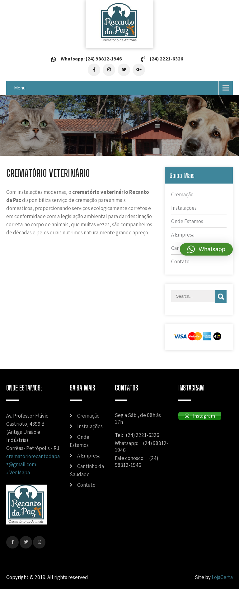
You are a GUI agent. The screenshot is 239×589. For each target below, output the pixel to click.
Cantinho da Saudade (87, 470)
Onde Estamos (187, 221)
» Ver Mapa (18, 472)
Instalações (184, 207)
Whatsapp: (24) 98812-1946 (91, 58)
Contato (180, 261)
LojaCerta (222, 577)
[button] (206, 249)
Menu (20, 87)
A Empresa (182, 234)
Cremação (182, 194)
